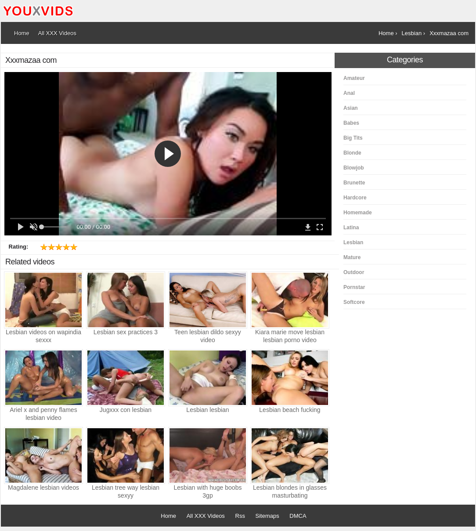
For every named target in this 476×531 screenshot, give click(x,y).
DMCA (297, 516)
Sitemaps (267, 516)
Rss (240, 516)
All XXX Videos (206, 516)
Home (168, 516)
